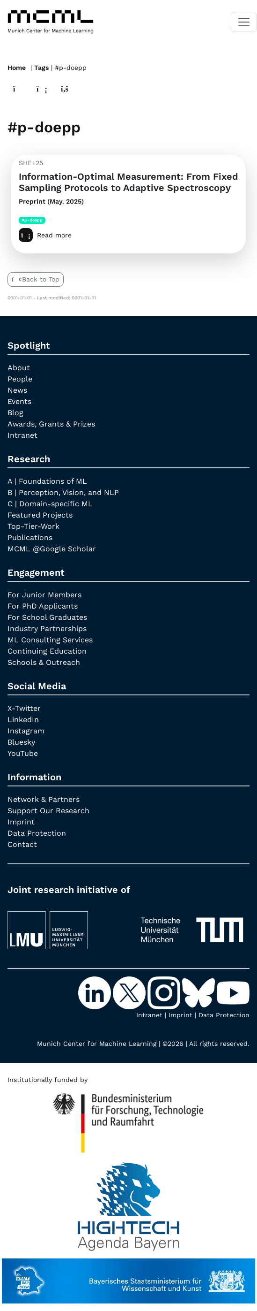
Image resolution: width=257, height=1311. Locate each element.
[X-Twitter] (130, 992)
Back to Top (35, 279)
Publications (29, 537)
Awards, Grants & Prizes (51, 423)
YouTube (22, 753)
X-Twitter (24, 708)
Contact (22, 844)
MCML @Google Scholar (51, 548)
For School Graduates (47, 617)
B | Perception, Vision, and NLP (63, 492)
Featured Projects (40, 515)
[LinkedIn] (95, 992)
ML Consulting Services (50, 639)
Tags (41, 67)
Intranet (22, 435)
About (18, 367)
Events (19, 401)
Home (16, 67)
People (19, 378)
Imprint (21, 821)
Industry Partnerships (47, 628)
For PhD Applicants (42, 606)
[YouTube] (233, 992)
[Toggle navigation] (244, 22)
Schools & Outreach (43, 662)
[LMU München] (65, 926)
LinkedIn (23, 719)
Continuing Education (47, 651)
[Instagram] (164, 992)
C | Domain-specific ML (50, 503)
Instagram (25, 730)
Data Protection (36, 833)
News (17, 390)
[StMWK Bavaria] (128, 1276)
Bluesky (21, 742)
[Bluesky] (199, 992)
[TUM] (192, 926)
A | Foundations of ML (47, 481)
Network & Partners (43, 799)
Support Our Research (48, 810)
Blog (15, 412)
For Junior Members (44, 594)
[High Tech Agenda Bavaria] (128, 1119)
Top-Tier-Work (33, 526)
